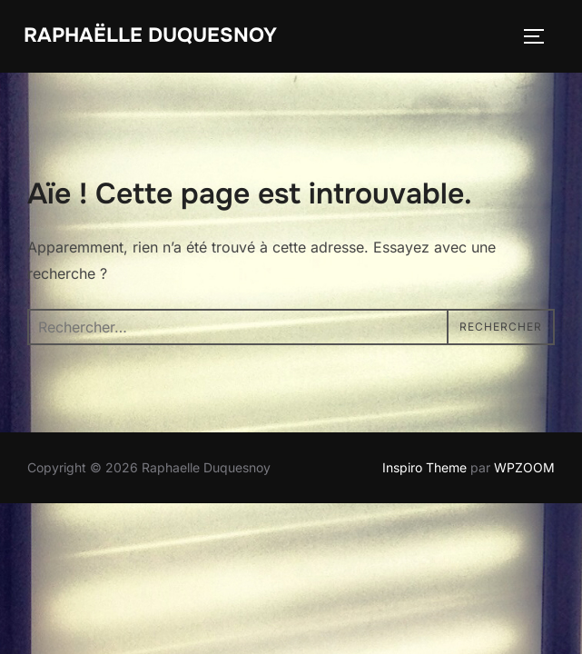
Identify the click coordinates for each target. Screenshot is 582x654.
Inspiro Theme (424, 467)
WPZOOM (524, 467)
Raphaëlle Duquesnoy (150, 35)
